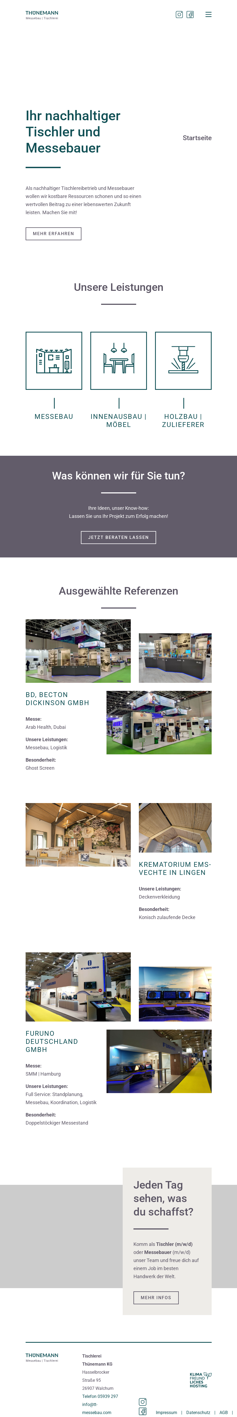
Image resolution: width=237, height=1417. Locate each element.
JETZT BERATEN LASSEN (118, 537)
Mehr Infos (156, 1297)
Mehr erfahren (53, 233)
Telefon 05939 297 (100, 1396)
